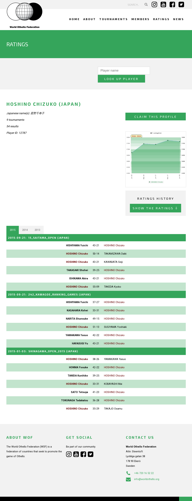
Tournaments (113, 19)
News (178, 19)
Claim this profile (155, 108)
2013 (37, 221)
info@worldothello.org (142, 470)
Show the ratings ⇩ (155, 200)
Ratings (161, 19)
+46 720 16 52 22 (140, 464)
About (89, 19)
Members (140, 19)
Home (74, 19)
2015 (12, 221)
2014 (25, 221)
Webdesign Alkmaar (24, 494)
